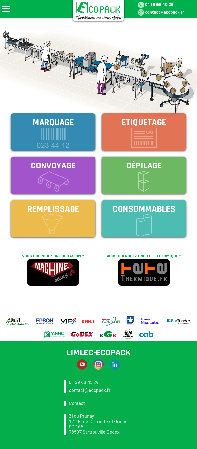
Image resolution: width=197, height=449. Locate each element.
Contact (77, 403)
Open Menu (6, 9)
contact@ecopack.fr (164, 12)
